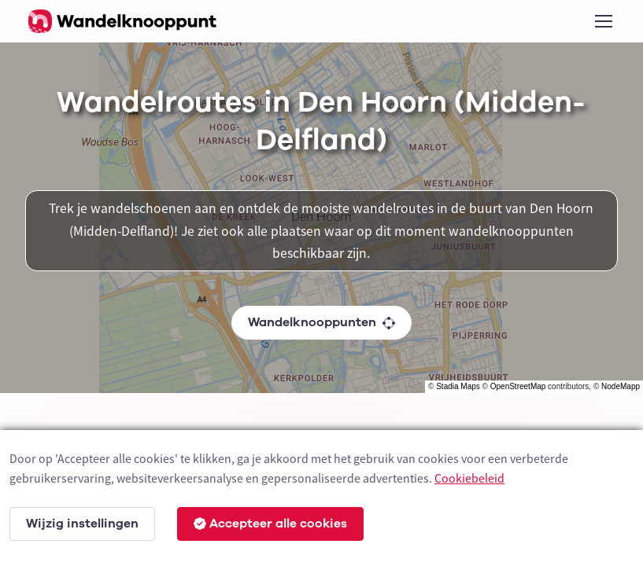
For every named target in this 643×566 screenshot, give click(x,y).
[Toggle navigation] (603, 21)
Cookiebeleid (469, 478)
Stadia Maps (458, 386)
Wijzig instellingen (82, 523)
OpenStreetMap (518, 386)
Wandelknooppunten (321, 322)
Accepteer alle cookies (270, 523)
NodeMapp (620, 386)
